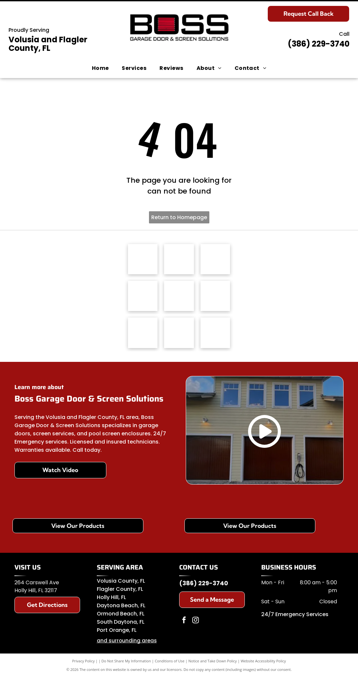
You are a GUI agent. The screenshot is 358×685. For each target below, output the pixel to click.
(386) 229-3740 (318, 43)
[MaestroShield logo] (179, 260)
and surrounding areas (127, 648)
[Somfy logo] (179, 339)
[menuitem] (100, 68)
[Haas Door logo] (143, 260)
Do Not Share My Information (126, 668)
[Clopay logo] (143, 299)
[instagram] (195, 628)
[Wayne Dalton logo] (143, 339)
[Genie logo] (179, 299)
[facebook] (184, 628)
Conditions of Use (170, 668)
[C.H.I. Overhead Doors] (215, 339)
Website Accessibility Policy (263, 668)
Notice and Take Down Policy (212, 668)
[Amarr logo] (215, 299)
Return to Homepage (179, 217)
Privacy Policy (83, 668)
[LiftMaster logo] (215, 260)
